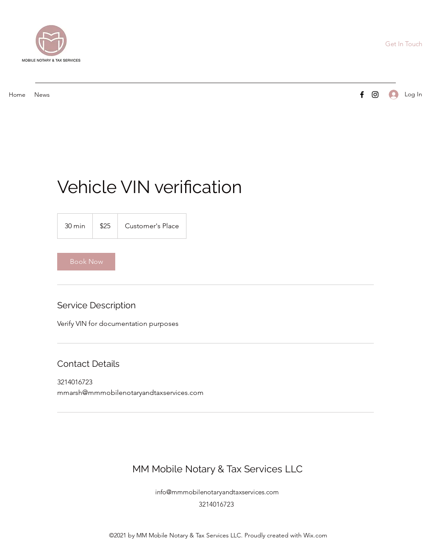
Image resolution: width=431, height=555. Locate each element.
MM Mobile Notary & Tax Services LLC (217, 469)
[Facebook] (362, 94)
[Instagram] (375, 94)
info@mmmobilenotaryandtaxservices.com (217, 492)
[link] (86, 261)
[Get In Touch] (403, 44)
